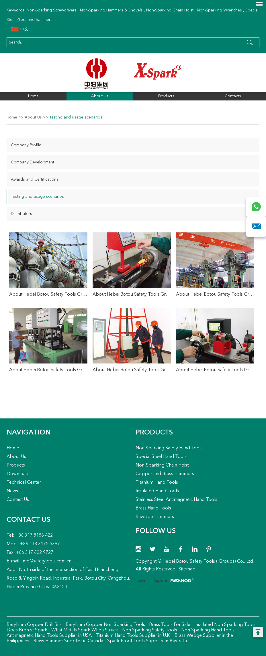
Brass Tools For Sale (169, 625)
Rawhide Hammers (155, 517)
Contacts (233, 96)
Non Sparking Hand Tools (207, 630)
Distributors (21, 214)
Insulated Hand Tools (157, 491)
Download (17, 474)
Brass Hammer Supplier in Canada (67, 641)
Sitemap (187, 569)
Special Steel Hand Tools (161, 457)
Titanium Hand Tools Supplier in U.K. (133, 635)
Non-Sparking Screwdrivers (52, 10)
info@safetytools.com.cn (46, 561)
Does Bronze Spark (27, 630)
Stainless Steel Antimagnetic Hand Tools (176, 499)
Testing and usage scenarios (75, 117)
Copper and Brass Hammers (165, 474)
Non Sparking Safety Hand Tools (169, 448)
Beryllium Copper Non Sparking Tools (104, 625)
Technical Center (24, 482)
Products (166, 96)
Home (33, 96)
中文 (19, 29)
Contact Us (18, 499)
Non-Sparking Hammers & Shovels (111, 10)
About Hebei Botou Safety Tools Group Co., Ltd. (48, 294)
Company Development (32, 162)
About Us (99, 96)
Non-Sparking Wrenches (219, 10)
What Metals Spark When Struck (84, 630)
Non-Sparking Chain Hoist (169, 10)
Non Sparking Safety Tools (149, 630)
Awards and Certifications (34, 179)
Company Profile (26, 145)
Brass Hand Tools (153, 508)
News (12, 491)
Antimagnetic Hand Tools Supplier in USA (49, 635)
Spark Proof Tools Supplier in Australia (146, 641)
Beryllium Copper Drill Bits (34, 625)
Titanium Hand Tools (157, 482)
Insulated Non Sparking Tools (224, 625)
